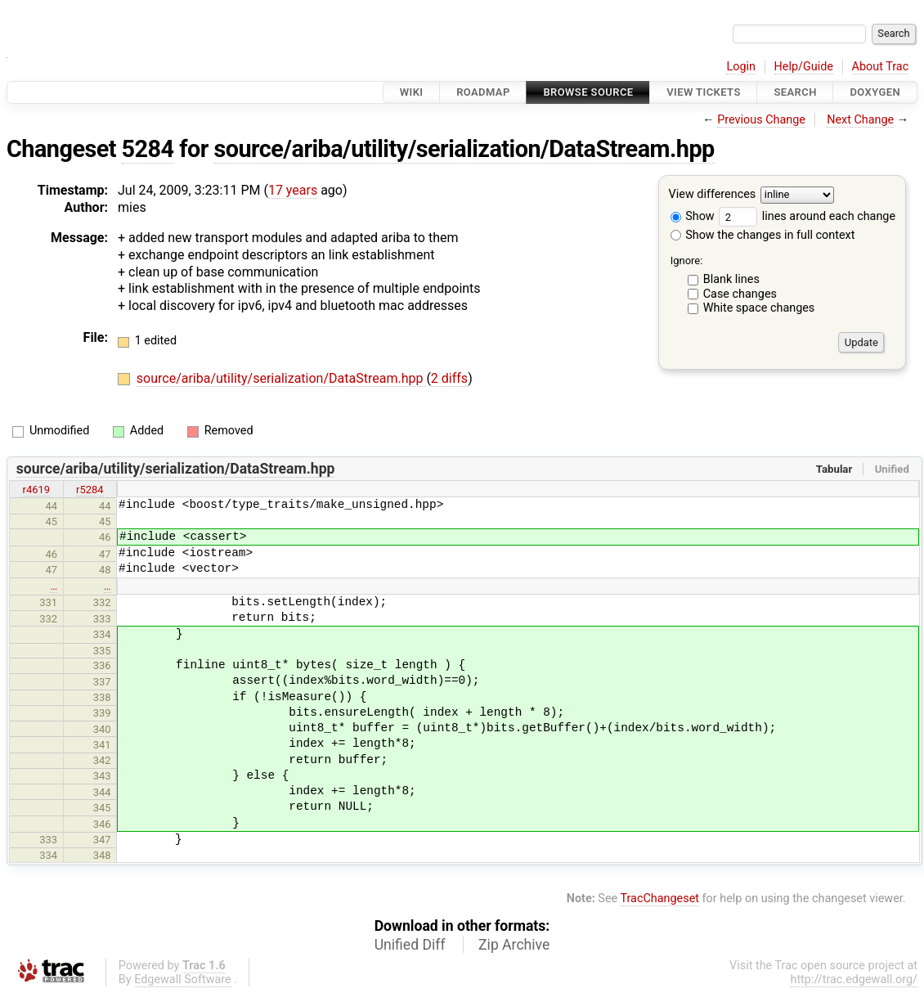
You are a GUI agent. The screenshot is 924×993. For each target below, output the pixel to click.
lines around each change (807, 216)
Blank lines (731, 279)
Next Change (860, 120)
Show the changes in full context (763, 235)
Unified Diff (410, 945)
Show (693, 216)
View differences (712, 195)
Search (795, 92)
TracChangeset (659, 898)
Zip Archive (513, 945)
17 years (292, 190)
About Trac (880, 67)
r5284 (90, 489)
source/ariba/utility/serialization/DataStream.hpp (463, 149)
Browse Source (588, 92)
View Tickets (703, 92)
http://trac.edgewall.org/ (853, 979)
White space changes (759, 308)
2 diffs (449, 378)
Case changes (740, 294)
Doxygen (875, 92)
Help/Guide (803, 67)
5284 (148, 149)
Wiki (412, 92)
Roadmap (483, 92)
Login (741, 67)
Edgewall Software (182, 979)
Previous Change (761, 120)
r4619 (37, 489)
